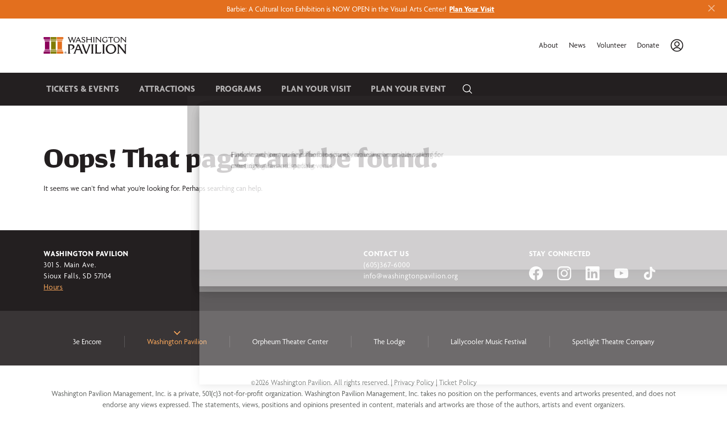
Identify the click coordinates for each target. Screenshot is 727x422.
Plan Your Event (375, 88)
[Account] (676, 45)
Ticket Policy (458, 382)
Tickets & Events (78, 88)
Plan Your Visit (291, 88)
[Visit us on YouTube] (621, 277)
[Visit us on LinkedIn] (592, 277)
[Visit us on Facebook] (536, 277)
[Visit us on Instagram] (564, 277)
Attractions (156, 88)
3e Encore (87, 341)
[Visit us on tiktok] (650, 277)
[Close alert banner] (711, 9)
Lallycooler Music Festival (489, 341)
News (577, 45)
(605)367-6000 (387, 264)
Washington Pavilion (177, 341)
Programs (221, 88)
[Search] (429, 89)
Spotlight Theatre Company (613, 341)
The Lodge (389, 341)
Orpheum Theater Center (290, 341)
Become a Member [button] (638, 88)
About (548, 45)
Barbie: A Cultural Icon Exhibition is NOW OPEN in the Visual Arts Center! (363, 9)
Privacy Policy (414, 382)
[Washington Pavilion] (89, 45)
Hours (53, 287)
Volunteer (611, 45)
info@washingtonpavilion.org (411, 275)
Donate (648, 45)
